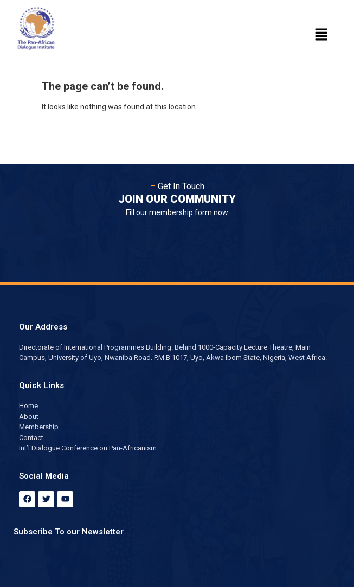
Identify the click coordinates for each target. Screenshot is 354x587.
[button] (321, 35)
